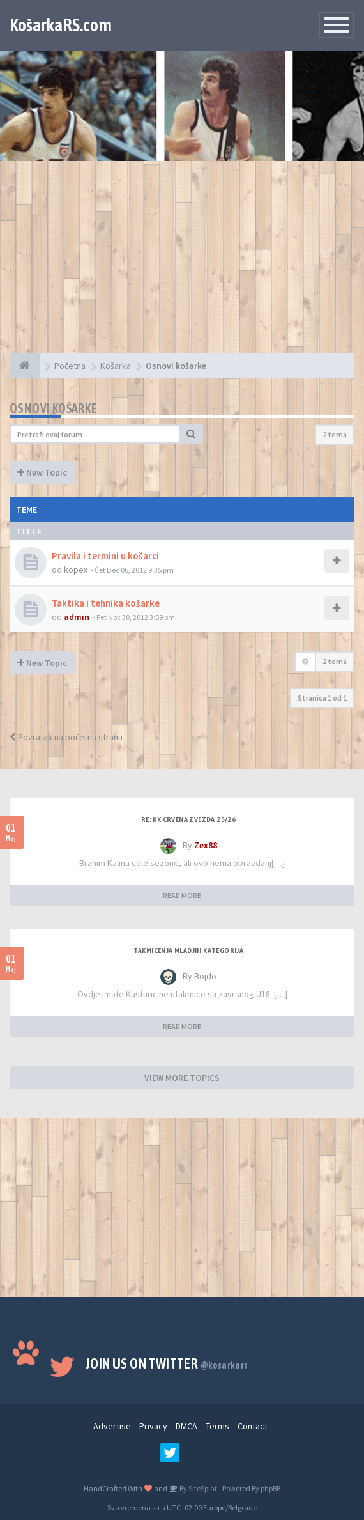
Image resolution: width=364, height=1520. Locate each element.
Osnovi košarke (54, 408)
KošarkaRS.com (61, 25)
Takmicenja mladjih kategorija (188, 950)
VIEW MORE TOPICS (182, 1077)
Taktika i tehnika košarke (106, 603)
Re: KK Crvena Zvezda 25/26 (188, 819)
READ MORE (182, 895)
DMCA (186, 1426)
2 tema (334, 434)
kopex (75, 569)
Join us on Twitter (167, 1363)
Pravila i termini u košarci (105, 556)
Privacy (153, 1426)
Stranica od (322, 697)
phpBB (270, 1488)
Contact (253, 1426)
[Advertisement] (182, 263)
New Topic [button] (42, 472)
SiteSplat (202, 1488)
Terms (217, 1426)
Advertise (112, 1426)
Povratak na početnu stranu (66, 737)
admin (76, 617)
